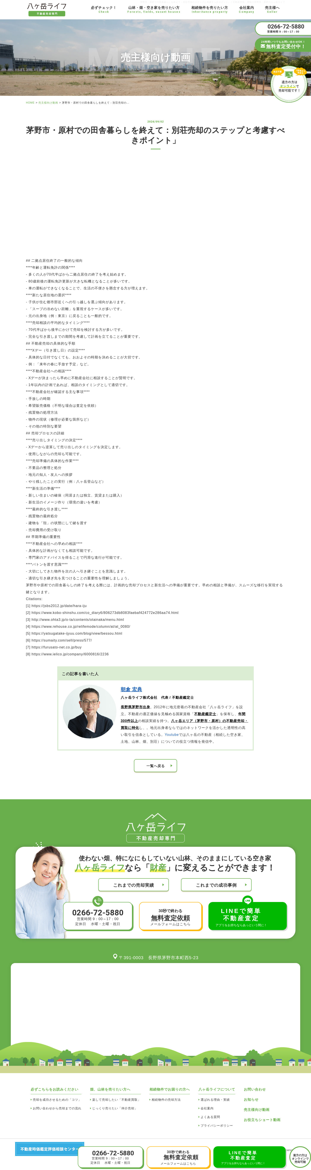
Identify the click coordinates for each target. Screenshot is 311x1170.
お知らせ (251, 1099)
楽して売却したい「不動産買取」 (116, 1099)
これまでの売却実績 (133, 885)
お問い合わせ (255, 1089)
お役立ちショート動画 (262, 1120)
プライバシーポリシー (217, 1125)
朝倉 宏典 (131, 689)
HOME (30, 102)
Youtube (172, 734)
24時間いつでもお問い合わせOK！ (283, 44)
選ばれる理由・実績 (215, 1099)
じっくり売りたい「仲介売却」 (115, 1108)
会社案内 (207, 1108)
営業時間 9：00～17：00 (283, 28)
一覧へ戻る (155, 766)
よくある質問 (210, 1117)
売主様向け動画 (48, 102)
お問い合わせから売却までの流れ (57, 1108)
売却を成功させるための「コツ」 (57, 1099)
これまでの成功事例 (216, 885)
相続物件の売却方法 (166, 1099)
